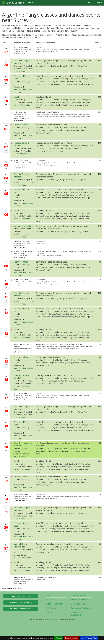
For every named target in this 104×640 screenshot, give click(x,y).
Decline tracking (71, 638)
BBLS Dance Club (20, 112)
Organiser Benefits (54, 604)
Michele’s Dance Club (22, 105)
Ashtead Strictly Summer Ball (20, 545)
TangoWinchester (20, 71)
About (30, 3)
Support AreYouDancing (21, 596)
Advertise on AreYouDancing (21, 602)
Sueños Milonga (19, 577)
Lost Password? (78, 595)
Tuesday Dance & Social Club (21, 144)
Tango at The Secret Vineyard (24, 251)
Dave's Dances (19, 456)
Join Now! (89, 3)
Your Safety (51, 608)
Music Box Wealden (19, 257)
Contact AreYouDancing (81, 608)
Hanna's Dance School (22, 558)
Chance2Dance (18, 353)
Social (16, 97)
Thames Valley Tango (20, 247)
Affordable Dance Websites (20, 609)
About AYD (50, 599)
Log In (99, 3)
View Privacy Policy (89, 638)
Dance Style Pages (79, 604)
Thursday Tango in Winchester (22, 61)
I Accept (58, 638)
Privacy (49, 612)
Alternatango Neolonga (24, 226)
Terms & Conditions (80, 599)
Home (48, 595)
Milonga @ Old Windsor (22, 241)
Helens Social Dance (21, 47)
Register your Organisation (77, 613)
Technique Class (21, 124)
